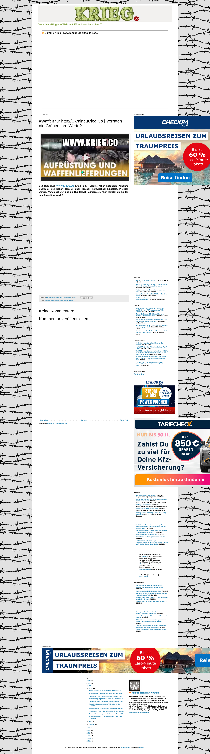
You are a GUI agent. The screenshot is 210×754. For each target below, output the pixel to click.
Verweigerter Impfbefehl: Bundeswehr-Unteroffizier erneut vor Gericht (148, 612)
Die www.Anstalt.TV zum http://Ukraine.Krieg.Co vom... (107, 708)
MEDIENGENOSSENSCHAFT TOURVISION (145, 693)
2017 (89, 730)
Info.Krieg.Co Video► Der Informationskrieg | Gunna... (106, 711)
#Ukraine (145, 556)
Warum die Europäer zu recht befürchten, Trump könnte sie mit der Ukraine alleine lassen (151, 285)
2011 (89, 741)
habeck (57, 300)
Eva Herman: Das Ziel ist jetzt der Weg (148, 591)
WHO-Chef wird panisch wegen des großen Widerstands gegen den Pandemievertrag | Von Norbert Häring (151, 526)
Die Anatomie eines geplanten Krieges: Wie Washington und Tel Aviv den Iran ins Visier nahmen (150, 310)
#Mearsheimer (144, 564)
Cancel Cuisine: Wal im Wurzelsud (147, 509)
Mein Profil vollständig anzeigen (139, 712)
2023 (89, 681)
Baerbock (47, 300)
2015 (89, 735)
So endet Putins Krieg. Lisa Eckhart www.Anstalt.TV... (106, 714)
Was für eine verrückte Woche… (146, 280)
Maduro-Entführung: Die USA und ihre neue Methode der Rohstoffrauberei (150, 314)
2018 (89, 727)
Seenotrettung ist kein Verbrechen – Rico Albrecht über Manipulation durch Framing (149, 586)
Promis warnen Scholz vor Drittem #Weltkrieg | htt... (105, 691)
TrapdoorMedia (125, 747)
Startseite (84, 420)
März (91, 721)
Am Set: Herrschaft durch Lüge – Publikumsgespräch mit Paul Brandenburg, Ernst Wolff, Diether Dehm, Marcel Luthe (152, 542)
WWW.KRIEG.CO (65, 186)
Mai (90, 686)
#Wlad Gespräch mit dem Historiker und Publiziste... (106, 701)
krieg (61, 300)
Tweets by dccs (139, 374)
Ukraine (66, 300)
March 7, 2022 (143, 577)
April (91, 688)
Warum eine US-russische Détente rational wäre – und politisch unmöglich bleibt (152, 320)
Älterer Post (124, 420)
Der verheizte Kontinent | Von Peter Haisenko (150, 537)
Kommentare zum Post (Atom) (57, 423)
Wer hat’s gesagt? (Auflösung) (146, 495)
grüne (52, 300)
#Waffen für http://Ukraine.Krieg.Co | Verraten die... (105, 696)
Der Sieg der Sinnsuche (143, 505)
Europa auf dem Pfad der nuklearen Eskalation (151, 629)
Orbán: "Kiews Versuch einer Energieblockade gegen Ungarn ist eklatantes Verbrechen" (151, 620)
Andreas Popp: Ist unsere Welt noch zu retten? (151, 601)
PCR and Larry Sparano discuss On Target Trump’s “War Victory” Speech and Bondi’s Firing (150, 364)
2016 (89, 733)
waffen (71, 300)
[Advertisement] (83, 399)
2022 (89, 683)
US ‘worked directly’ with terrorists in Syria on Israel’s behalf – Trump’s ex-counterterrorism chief (151, 358)
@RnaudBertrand (145, 569)
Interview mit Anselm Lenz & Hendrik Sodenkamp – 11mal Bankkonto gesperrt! (152, 531)
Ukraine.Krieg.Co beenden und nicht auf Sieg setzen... (106, 693)
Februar (92, 724)
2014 (89, 738)
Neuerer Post (44, 420)
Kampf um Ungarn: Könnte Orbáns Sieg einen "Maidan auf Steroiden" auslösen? (151, 626)
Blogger (141, 747)
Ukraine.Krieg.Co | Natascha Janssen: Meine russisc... (106, 699)
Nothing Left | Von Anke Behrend (146, 534)
